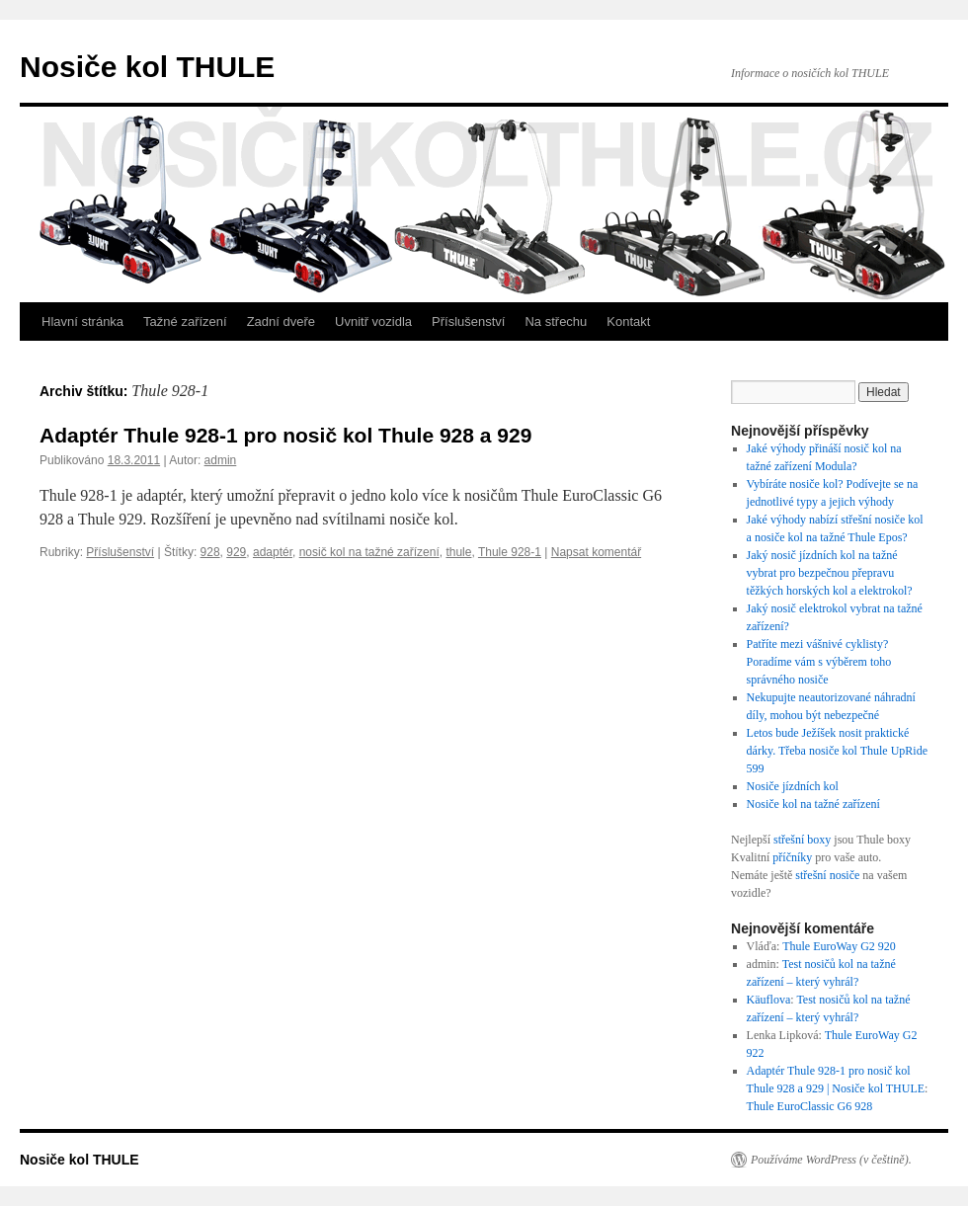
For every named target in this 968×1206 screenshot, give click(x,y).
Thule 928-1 (509, 552)
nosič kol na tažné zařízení (369, 552)
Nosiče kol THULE (147, 66)
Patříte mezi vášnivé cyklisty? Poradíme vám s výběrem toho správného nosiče (819, 661)
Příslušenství (468, 321)
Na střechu (555, 321)
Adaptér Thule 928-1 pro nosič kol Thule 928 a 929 (285, 435)
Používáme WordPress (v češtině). (831, 1159)
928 (210, 552)
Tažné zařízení (185, 321)
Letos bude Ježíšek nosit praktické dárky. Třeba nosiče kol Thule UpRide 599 (837, 750)
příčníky (792, 857)
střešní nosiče (827, 875)
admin (220, 460)
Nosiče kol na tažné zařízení (813, 804)
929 (236, 552)
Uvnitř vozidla (373, 321)
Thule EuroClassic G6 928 (810, 1106)
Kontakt (628, 321)
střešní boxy (802, 839)
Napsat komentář (596, 552)
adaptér (272, 552)
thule (458, 552)
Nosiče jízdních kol (793, 786)
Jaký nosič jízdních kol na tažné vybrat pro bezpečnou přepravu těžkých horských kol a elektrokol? (831, 573)
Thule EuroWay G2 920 (839, 946)
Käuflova (769, 999)
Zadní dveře (281, 321)
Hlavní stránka (82, 321)
